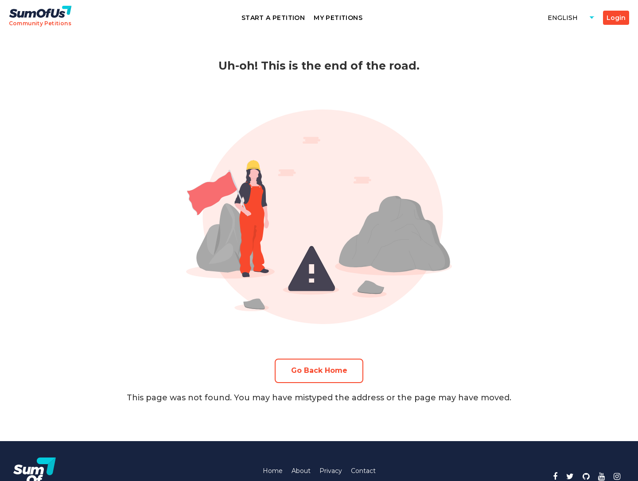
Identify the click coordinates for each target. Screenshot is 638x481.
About (301, 471)
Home (273, 471)
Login (616, 18)
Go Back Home (319, 370)
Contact (363, 471)
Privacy (330, 471)
